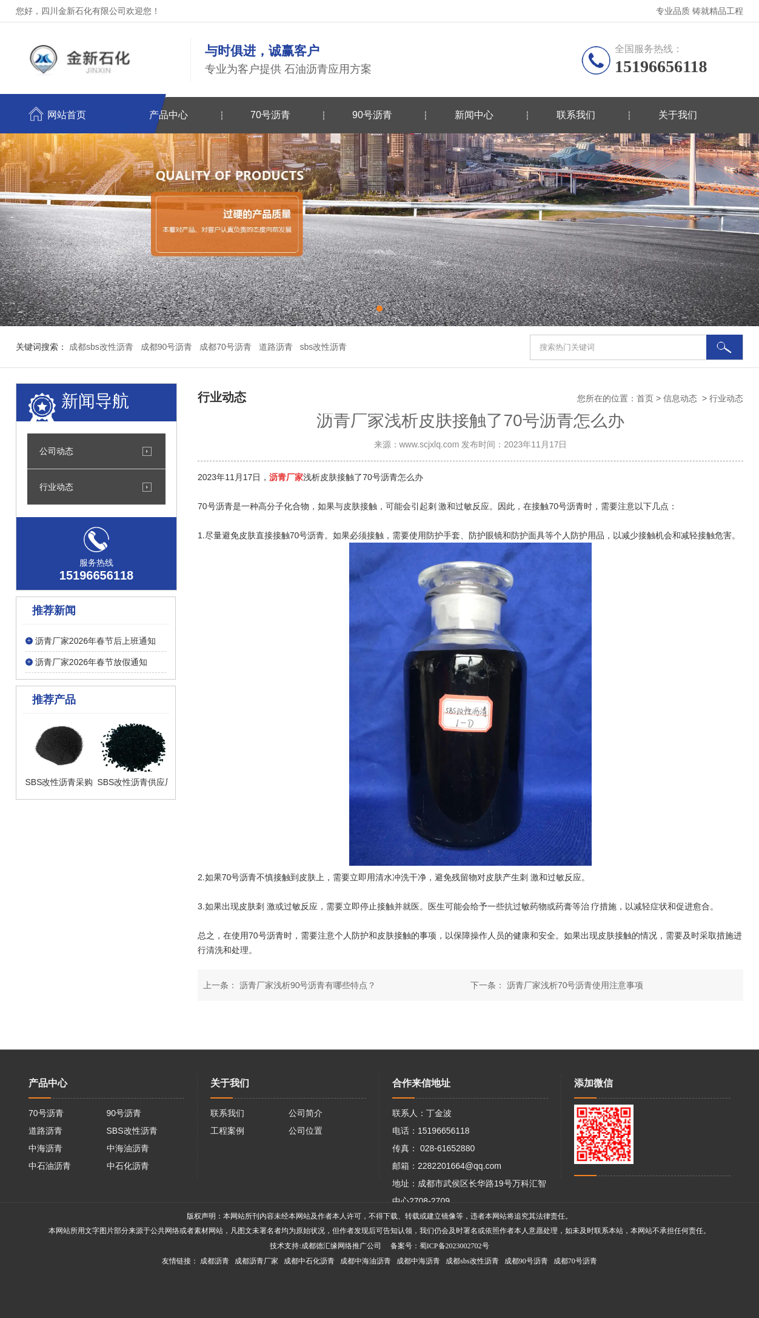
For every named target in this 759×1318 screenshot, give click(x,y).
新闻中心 (474, 115)
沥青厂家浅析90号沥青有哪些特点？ (306, 985)
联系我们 (576, 115)
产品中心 (168, 115)
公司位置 (306, 1131)
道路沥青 (45, 1131)
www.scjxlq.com (430, 444)
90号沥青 (372, 115)
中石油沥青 (49, 1166)
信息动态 (680, 398)
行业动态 (56, 487)
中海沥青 (45, 1148)
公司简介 (306, 1113)
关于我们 (677, 115)
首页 (645, 398)
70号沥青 (270, 115)
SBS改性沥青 (132, 1131)
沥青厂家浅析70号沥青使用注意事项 (573, 985)
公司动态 (56, 451)
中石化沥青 (128, 1166)
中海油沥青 (128, 1148)
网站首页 (66, 115)
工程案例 (227, 1131)
